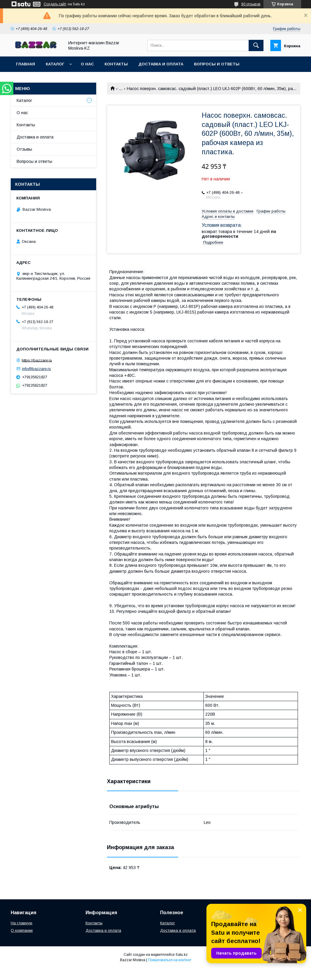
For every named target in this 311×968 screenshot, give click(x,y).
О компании (22, 930)
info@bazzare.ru (36, 368)
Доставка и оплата (160, 64)
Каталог (55, 64)
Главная (25, 64)
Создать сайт (55, 4)
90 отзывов (251, 4)
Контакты (116, 64)
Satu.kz (182, 955)
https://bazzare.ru (37, 360)
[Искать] (256, 45)
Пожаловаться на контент (169, 960)
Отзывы (24, 149)
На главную (21, 923)
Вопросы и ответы (216, 64)
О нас (87, 64)
